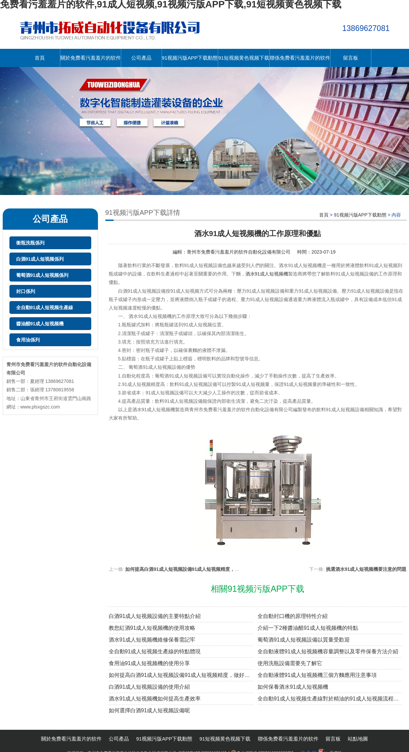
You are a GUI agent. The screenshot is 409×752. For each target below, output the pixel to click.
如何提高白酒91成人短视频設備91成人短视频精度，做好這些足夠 (181, 675)
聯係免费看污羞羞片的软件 (300, 58)
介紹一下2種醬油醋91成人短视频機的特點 (308, 628)
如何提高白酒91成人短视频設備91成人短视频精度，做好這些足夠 (194, 569)
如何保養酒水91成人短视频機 (293, 687)
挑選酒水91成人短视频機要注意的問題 (366, 569)
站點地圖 (358, 739)
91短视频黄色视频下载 (243, 58)
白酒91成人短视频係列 (40, 259)
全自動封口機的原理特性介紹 (293, 616)
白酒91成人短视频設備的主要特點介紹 (155, 616)
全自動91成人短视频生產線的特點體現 (155, 651)
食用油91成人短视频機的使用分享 (149, 663)
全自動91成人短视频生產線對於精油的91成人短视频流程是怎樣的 (330, 698)
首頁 (40, 58)
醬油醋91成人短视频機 (40, 323)
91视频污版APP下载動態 (190, 58)
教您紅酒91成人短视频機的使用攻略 (152, 628)
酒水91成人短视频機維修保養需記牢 (152, 640)
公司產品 (141, 58)
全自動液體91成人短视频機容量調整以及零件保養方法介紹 (328, 651)
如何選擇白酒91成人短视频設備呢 (149, 710)
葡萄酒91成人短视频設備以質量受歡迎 (304, 640)
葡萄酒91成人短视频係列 (42, 275)
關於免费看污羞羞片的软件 (90, 58)
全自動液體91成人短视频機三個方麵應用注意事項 (317, 675)
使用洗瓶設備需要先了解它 (290, 663)
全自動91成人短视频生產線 (44, 307)
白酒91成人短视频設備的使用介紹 (149, 687)
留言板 (350, 58)
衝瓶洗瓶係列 (30, 243)
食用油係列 (28, 339)
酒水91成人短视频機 (266, 273)
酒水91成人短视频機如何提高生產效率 (155, 698)
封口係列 (25, 291)
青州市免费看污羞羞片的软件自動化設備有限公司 (239, 252)
